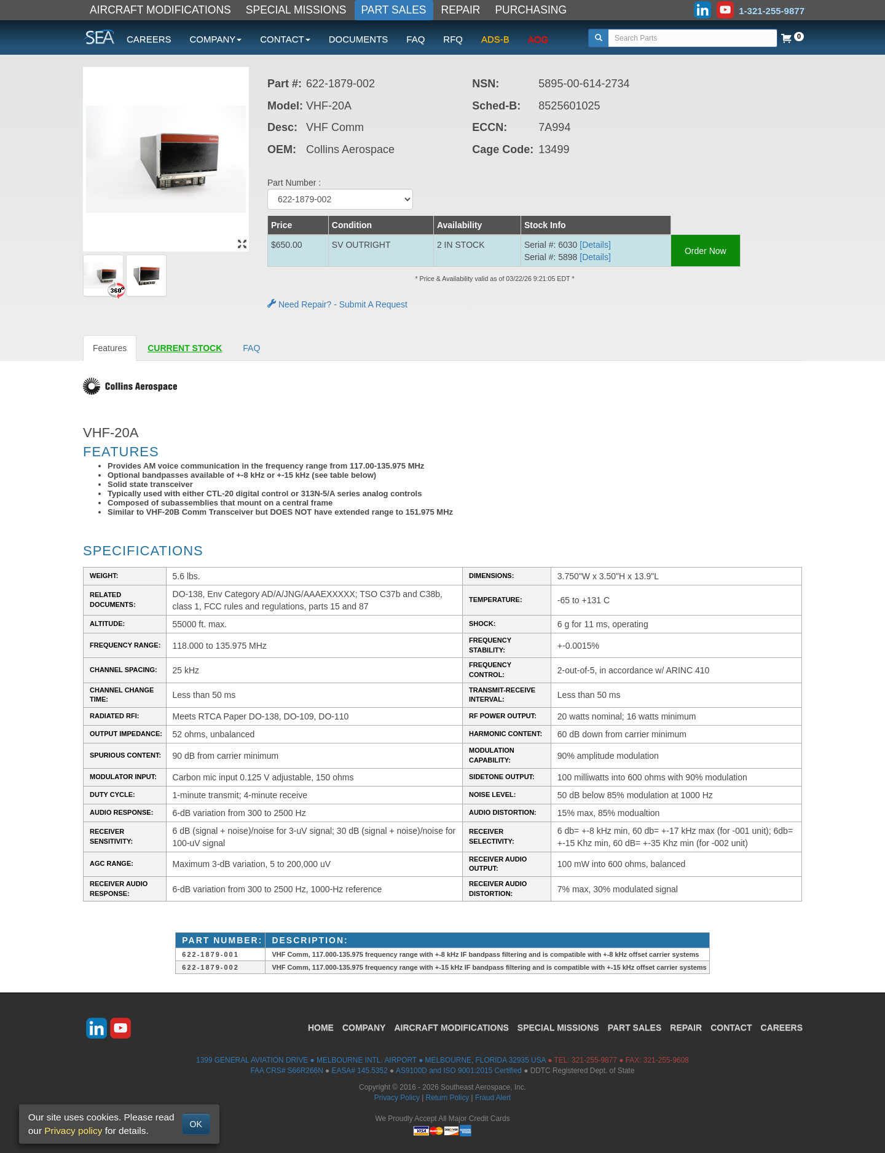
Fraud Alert (493, 1097)
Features (110, 348)
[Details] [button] (595, 245)
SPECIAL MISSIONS (296, 10)
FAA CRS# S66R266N (286, 1070)
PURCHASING (531, 10)
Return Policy (448, 1097)
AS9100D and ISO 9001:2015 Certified (459, 1070)
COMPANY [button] (216, 39)
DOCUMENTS (358, 39)
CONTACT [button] (285, 39)
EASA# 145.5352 (360, 1070)
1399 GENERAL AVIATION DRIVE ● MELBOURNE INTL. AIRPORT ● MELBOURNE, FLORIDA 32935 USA (371, 1060)
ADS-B (495, 39)
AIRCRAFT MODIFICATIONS (160, 10)
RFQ (453, 39)
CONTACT (731, 1027)
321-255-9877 (594, 1060)
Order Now (705, 251)
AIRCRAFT (451, 1027)
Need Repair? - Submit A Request (337, 304)
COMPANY (364, 1027)
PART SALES (394, 10)
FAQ (415, 39)
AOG (538, 39)
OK (196, 1124)
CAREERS (149, 39)
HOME (321, 1027)
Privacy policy (73, 1130)
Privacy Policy (397, 1097)
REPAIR (461, 10)
